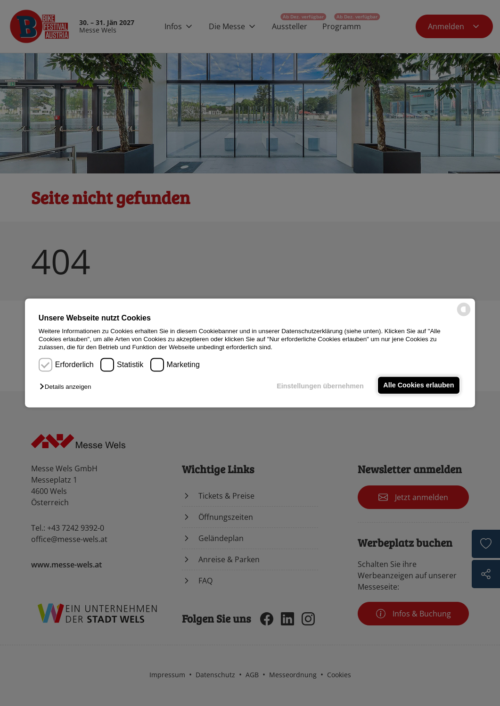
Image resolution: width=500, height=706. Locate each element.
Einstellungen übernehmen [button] (320, 386)
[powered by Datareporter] (463, 315)
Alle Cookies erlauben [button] (418, 385)
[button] (68, 386)
